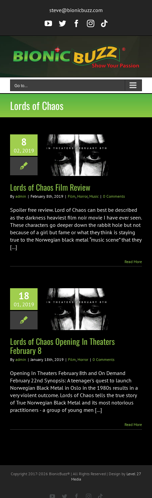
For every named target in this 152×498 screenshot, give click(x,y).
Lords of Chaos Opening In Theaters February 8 (62, 345)
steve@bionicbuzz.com (76, 10)
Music (94, 196)
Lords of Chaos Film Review (50, 187)
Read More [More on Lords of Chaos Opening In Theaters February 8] (133, 424)
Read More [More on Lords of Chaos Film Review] (133, 261)
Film (71, 196)
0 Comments (114, 196)
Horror (82, 196)
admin (20, 196)
